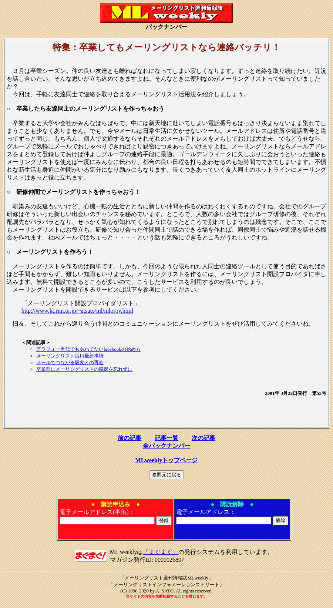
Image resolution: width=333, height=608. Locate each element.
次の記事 (203, 438)
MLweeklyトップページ (166, 460)
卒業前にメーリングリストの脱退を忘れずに (84, 369)
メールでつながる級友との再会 (70, 362)
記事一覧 (166, 438)
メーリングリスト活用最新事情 (70, 356)
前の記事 (129, 438)
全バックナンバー (166, 446)
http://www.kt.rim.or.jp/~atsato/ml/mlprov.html (77, 311)
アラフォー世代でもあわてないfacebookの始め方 (88, 349)
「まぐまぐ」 (160, 552)
